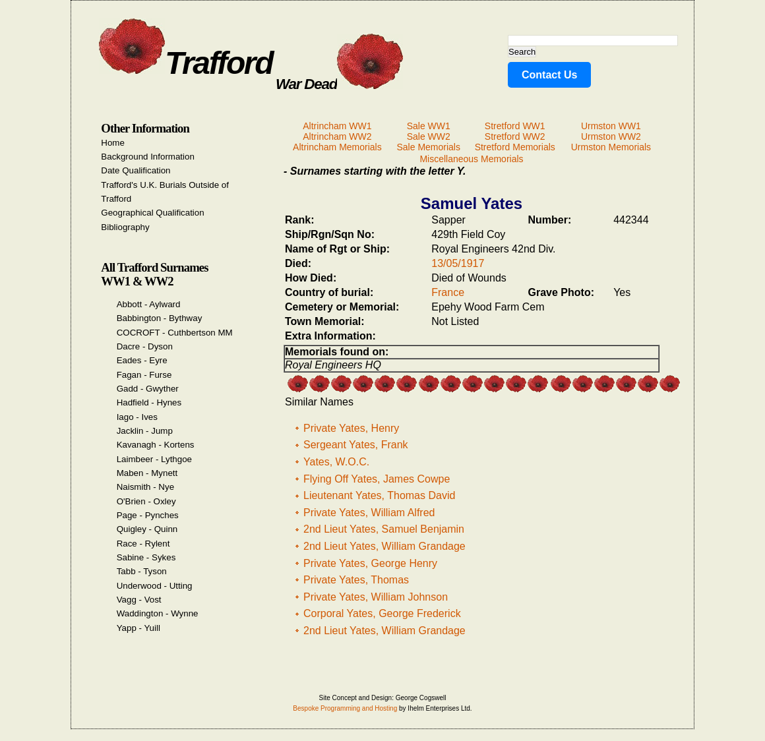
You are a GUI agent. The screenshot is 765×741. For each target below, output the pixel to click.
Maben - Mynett (147, 473)
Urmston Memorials (611, 147)
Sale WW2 (428, 136)
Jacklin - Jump (145, 431)
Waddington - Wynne (158, 613)
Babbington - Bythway (159, 318)
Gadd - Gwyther (148, 389)
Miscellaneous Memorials (471, 159)
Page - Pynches (148, 515)
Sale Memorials (428, 147)
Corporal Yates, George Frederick (382, 613)
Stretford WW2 (515, 136)
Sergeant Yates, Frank (355, 444)
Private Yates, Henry (351, 428)
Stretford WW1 (515, 126)
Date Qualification (135, 170)
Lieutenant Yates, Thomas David (379, 495)
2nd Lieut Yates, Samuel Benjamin (383, 529)
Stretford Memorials (515, 147)
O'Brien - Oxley (146, 501)
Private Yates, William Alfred (369, 512)
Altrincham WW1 (337, 126)
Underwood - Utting (155, 586)
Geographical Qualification (152, 213)
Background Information (148, 157)
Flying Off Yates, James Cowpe (376, 479)
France (447, 292)
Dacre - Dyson (145, 346)
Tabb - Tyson (142, 571)
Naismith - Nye (145, 487)
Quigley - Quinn (147, 529)
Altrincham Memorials (337, 147)
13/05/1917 (457, 263)
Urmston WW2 (611, 136)
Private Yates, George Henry (370, 563)
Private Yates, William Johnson (375, 597)
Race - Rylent (143, 543)
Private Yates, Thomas (356, 579)
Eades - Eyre (142, 360)
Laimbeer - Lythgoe (154, 459)
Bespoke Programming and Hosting (345, 708)
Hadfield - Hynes (149, 402)
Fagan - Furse (144, 375)
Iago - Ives (137, 417)
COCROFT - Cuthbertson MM (175, 333)
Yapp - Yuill (138, 628)
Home (113, 143)
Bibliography (125, 227)
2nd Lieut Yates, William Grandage (384, 546)
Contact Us (549, 74)
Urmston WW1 (611, 126)
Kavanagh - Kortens (156, 445)
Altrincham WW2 (337, 136)
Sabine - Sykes (146, 557)
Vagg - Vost (139, 600)
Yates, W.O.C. (336, 461)
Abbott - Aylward (149, 304)
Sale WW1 (428, 126)
